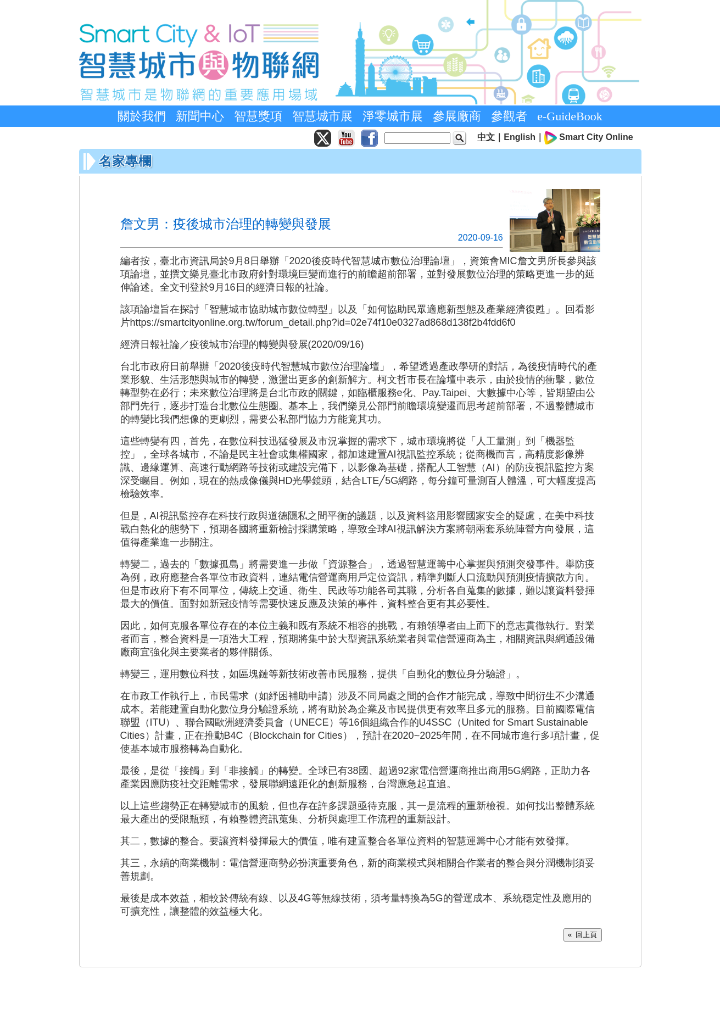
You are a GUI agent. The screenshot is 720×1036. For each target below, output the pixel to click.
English (519, 137)
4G (304, 898)
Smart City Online (596, 137)
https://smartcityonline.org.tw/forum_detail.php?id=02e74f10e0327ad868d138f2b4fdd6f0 (323, 322)
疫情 (547, 366)
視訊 (406, 454)
